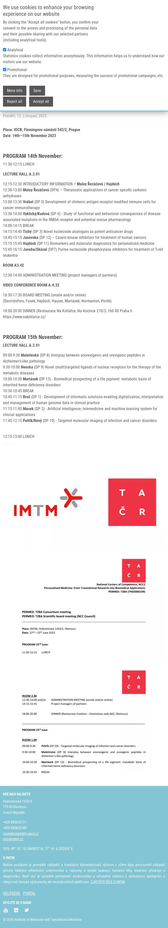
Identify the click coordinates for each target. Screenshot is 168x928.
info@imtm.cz (13, 839)
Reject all (14, 101)
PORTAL (29, 893)
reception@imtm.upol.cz (21, 833)
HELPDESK (11, 893)
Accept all (41, 101)
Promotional (17, 69)
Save (37, 90)
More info (14, 90)
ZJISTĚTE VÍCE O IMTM (108, 882)
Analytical (15, 49)
